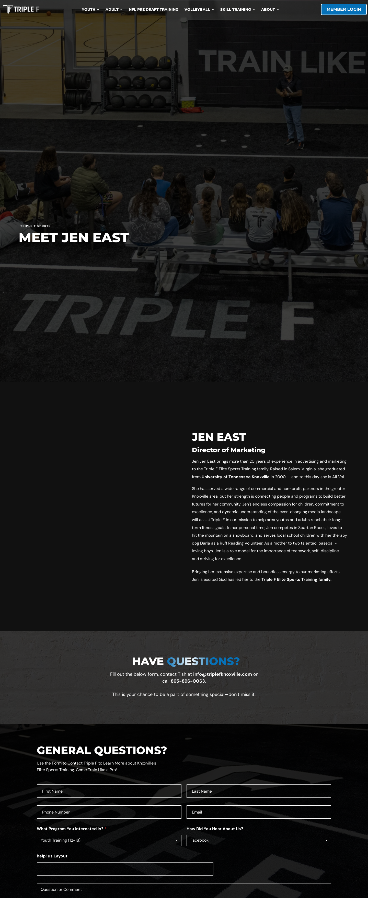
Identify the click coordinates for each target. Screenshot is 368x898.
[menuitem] (90, 9)
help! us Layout (52, 856)
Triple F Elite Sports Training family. (296, 579)
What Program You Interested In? (72, 828)
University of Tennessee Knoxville (236, 476)
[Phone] (109, 812)
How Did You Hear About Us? (215, 828)
